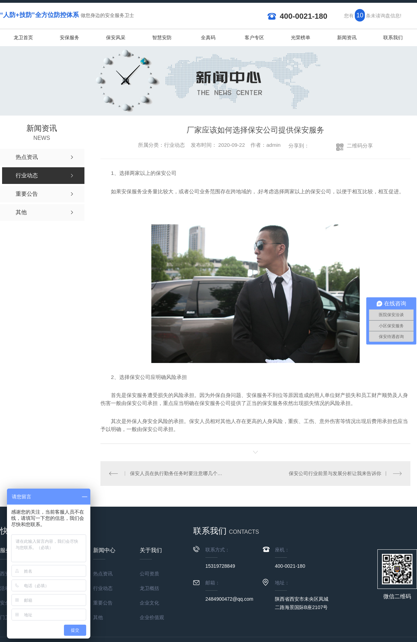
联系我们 (393, 37)
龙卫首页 (23, 37)
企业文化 (149, 603)
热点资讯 (103, 573)
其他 (98, 617)
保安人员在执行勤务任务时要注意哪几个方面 (178, 473)
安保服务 (69, 37)
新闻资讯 (347, 37)
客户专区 (254, 37)
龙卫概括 (149, 588)
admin (273, 145)
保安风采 (115, 37)
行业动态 (103, 588)
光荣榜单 (300, 37)
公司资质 (149, 573)
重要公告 (103, 603)
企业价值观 (152, 617)
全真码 (208, 37)
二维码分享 (360, 146)
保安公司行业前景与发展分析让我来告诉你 (335, 473)
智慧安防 (162, 37)
